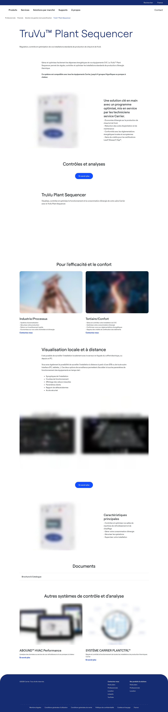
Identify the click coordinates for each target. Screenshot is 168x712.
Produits (20, 18)
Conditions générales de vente (81, 707)
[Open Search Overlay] (148, 2)
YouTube (111, 697)
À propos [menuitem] (75, 10)
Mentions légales (35, 707)
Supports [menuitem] (63, 10)
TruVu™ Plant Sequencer (62, 18)
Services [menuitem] (25, 10)
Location (111, 691)
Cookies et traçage (123, 707)
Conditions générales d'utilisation (56, 707)
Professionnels (10, 18)
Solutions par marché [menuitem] (44, 10)
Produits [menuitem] (13, 10)
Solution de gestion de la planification (38, 18)
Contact (158, 10)
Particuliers (111, 685)
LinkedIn (111, 694)
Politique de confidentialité (105, 707)
